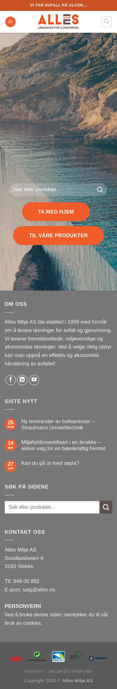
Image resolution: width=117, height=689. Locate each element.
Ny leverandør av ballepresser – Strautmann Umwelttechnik (58, 424)
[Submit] (100, 190)
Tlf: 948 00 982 (22, 581)
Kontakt (35, 671)
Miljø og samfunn (70, 671)
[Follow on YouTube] (34, 380)
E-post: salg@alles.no (30, 590)
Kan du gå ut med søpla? (50, 463)
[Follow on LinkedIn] (22, 380)
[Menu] (10, 22)
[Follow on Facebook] (10, 380)
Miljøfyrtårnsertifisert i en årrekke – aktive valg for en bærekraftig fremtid (63, 445)
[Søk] (106, 22)
